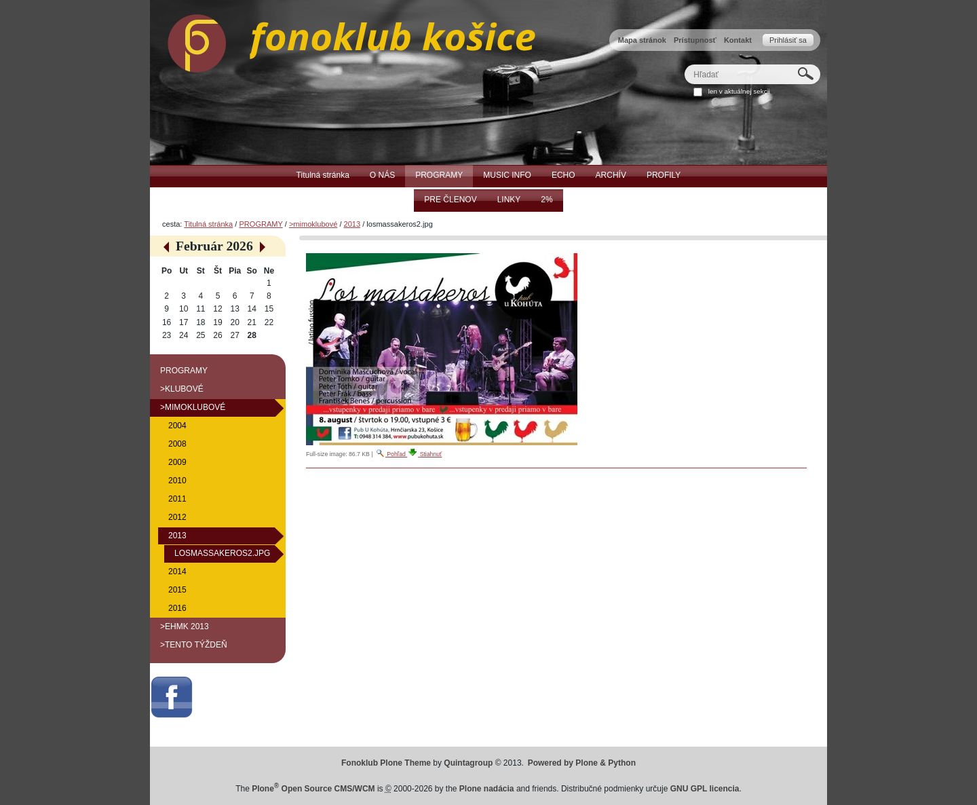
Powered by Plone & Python (582, 763)
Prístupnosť (695, 40)
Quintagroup (468, 763)
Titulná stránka (208, 224)
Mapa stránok (642, 40)
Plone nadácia (486, 788)
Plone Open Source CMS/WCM (313, 788)
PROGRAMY (260, 224)
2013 (352, 224)
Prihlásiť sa (788, 40)
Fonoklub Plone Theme (386, 763)
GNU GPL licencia (705, 788)
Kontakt (738, 40)
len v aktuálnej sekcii (739, 91)
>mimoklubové (313, 224)
